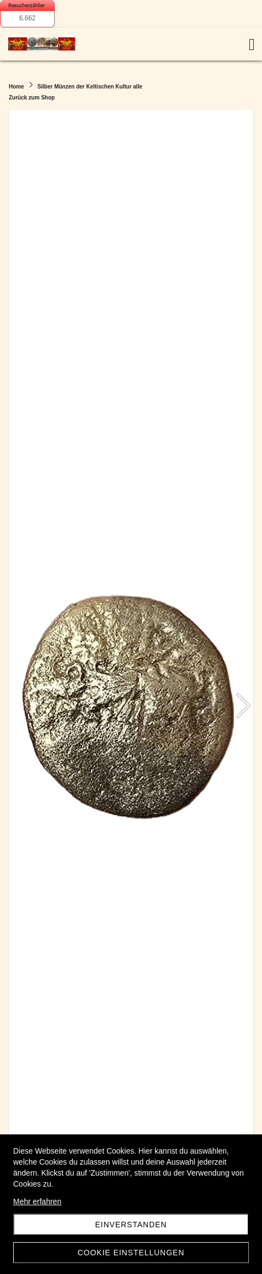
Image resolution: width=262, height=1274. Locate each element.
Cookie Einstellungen (130, 1252)
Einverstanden (131, 1224)
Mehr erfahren (37, 1201)
